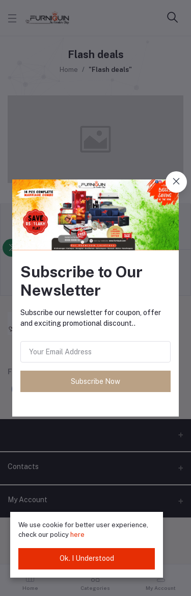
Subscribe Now (95, 381)
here (77, 534)
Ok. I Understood (87, 558)
